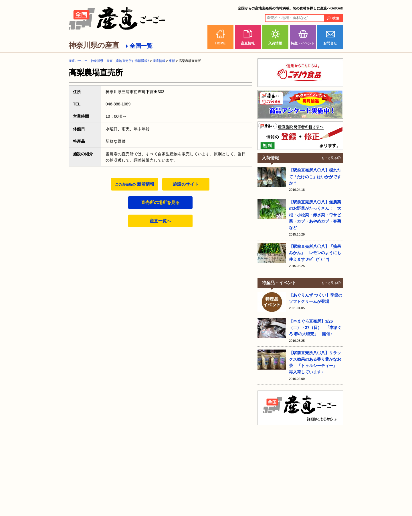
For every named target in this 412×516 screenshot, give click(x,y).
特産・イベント (303, 43)
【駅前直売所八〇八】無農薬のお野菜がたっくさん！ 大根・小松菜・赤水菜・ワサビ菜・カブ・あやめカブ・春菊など (315, 215)
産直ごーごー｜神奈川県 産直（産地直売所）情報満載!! (109, 60)
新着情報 (134, 184)
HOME (220, 43)
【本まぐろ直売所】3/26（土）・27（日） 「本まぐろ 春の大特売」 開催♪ (315, 327)
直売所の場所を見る (160, 202)
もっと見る (329, 158)
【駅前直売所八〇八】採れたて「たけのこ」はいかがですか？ (315, 176)
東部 (172, 60)
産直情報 (248, 43)
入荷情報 (275, 43)
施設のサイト (186, 184)
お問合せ (330, 43)
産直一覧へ (160, 220)
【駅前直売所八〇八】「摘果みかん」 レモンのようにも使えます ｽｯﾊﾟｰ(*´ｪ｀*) (315, 253)
